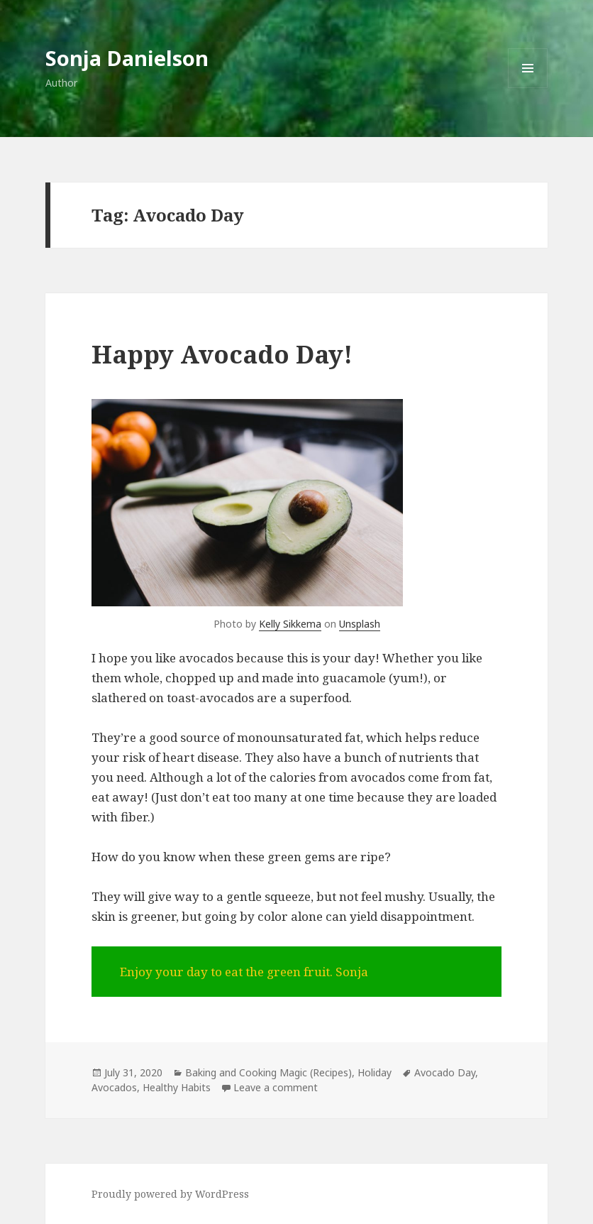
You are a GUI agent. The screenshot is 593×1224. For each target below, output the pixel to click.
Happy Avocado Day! (222, 354)
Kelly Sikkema (290, 623)
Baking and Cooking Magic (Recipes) (268, 1072)
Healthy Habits (177, 1087)
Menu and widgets (528, 87)
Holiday (375, 1072)
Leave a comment (275, 1087)
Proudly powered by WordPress (170, 1194)
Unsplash (359, 623)
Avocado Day (444, 1072)
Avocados (114, 1087)
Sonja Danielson (127, 58)
